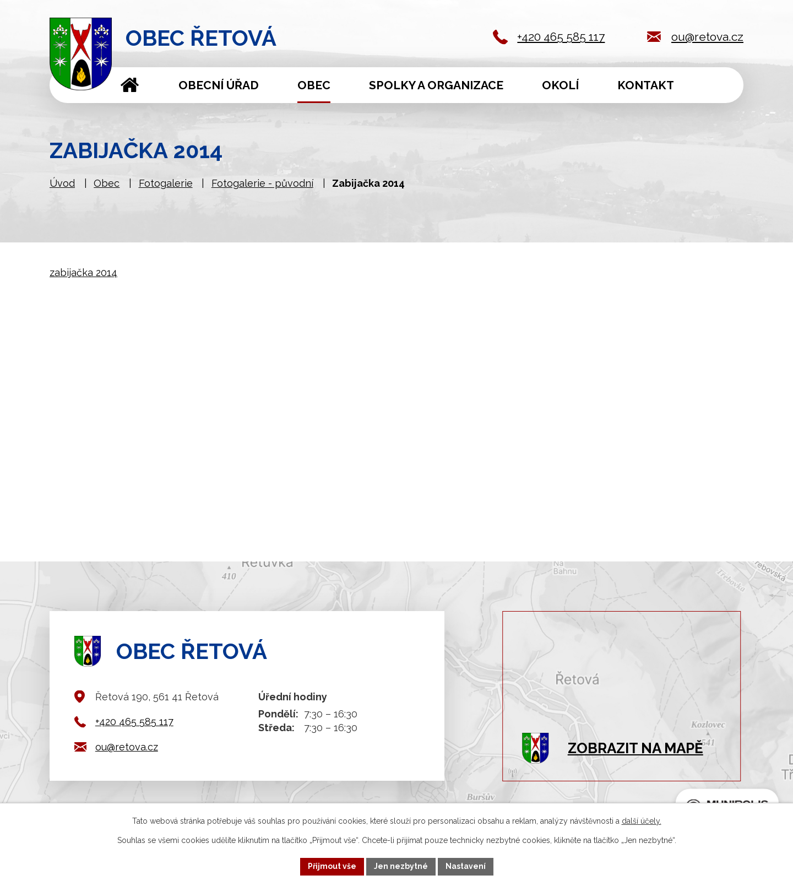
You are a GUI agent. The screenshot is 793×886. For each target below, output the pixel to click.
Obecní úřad (218, 85)
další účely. (641, 821)
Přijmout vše (332, 866)
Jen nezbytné (401, 866)
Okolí (560, 85)
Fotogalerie (166, 183)
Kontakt (645, 85)
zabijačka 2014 (83, 272)
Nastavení (466, 866)
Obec (313, 85)
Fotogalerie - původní (262, 183)
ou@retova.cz (707, 37)
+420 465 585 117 (561, 37)
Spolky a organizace (436, 85)
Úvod (129, 85)
